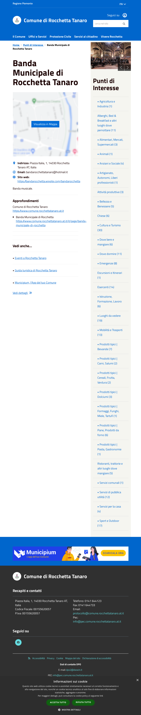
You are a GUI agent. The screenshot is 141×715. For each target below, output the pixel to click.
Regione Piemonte (23, 3)
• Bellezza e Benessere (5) (105, 203)
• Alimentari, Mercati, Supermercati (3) (110, 142)
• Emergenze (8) (107, 263)
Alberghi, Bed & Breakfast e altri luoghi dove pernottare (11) (107, 123)
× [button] (137, 680)
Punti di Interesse (33, 45)
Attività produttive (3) (110, 192)
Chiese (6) (103, 216)
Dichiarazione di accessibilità (96, 658)
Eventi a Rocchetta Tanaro (30, 258)
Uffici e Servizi (37, 36)
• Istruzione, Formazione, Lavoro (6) (109, 301)
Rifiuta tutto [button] (83, 702)
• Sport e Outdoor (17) (108, 523)
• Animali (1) (105, 154)
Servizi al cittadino (86, 36)
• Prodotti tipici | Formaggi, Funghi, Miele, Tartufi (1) (108, 411)
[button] (70, 709)
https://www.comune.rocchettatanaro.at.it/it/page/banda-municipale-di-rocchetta (51, 223)
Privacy (50, 658)
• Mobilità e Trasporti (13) (110, 332)
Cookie (59, 658)
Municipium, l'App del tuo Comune (35, 282)
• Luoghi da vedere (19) (109, 318)
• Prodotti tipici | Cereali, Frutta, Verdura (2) (107, 378)
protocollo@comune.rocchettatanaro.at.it (98, 613)
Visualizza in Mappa (45, 124)
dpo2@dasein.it (74, 670)
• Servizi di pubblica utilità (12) (109, 494)
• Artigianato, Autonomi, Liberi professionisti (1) (107, 178)
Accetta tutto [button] (58, 702)
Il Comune (19, 36)
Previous (121, 67)
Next (127, 67)
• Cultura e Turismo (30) (109, 227)
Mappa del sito (72, 658)
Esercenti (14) (105, 287)
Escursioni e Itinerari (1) (109, 275)
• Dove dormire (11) (109, 254)
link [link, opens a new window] (101, 695)
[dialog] (70, 696)
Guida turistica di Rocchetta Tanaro (36, 270)
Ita (122, 4)
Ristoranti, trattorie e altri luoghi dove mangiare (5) (110, 468)
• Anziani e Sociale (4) (110, 163)
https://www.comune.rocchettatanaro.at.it (38, 211)
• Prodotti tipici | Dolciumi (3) (107, 394)
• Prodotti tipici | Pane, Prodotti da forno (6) (108, 430)
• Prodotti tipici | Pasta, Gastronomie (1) (109, 449)
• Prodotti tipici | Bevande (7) (107, 346)
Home (16, 45)
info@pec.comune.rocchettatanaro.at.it (97, 621)
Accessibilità (38, 658)
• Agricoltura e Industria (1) (106, 103)
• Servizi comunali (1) (110, 483)
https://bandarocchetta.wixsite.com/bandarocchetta (49, 181)
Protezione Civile (60, 36)
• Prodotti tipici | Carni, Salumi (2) (107, 361)
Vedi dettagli (22, 293)
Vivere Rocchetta (111, 36)
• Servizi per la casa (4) (109, 508)
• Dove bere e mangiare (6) (105, 242)
